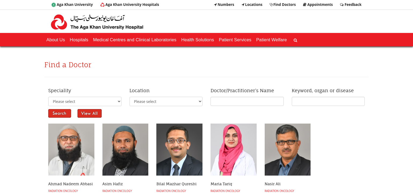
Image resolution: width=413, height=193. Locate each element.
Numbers (224, 4)
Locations (252, 4)
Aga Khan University (72, 4)
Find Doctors (283, 4)
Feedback (351, 4)
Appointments (318, 4)
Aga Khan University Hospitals (129, 4)
